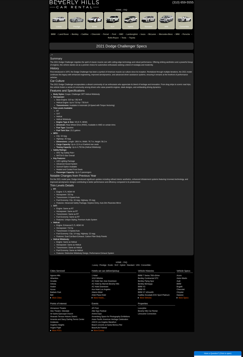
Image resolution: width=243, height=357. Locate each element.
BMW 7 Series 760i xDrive (149, 275)
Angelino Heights (57, 325)
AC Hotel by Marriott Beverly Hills (105, 284)
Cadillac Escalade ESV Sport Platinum (154, 295)
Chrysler (180, 292)
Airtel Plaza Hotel (99, 295)
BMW (53, 34)
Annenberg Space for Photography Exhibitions (111, 316)
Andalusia (54, 322)
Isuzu (143, 34)
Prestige (102, 265)
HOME (118, 10)
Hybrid (122, 265)
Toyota (132, 38)
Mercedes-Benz (166, 34)
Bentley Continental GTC (148, 278)
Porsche (186, 34)
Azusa (52, 289)
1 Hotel (95, 275)
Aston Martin (182, 278)
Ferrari (106, 34)
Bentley (75, 34)
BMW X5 (141, 289)
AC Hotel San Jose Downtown (104, 281)
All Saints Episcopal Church (61, 314)
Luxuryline (142, 308)
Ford (114, 34)
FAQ (125, 10)
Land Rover (64, 34)
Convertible (146, 265)
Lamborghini (132, 34)
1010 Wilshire (97, 278)
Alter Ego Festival (99, 311)
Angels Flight (55, 328)
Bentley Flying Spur (146, 281)
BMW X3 (141, 287)
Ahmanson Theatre (58, 308)
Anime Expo (97, 314)
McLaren (152, 34)
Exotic (110, 265)
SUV (116, 265)
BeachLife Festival (99, 328)
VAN (138, 265)
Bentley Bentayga (145, 284)
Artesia (53, 284)
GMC (121, 34)
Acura (179, 275)
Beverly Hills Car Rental (148, 311)
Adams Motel (97, 292)
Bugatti (179, 287)
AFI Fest (95, 308)
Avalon (53, 287)
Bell (51, 295)
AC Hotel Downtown (100, 287)
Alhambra (54, 278)
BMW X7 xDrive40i (146, 292)
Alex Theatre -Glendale (59, 311)
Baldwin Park (55, 292)
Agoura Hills (55, 275)
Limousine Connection (147, 314)
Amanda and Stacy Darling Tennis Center (67, 319)
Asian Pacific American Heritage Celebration (110, 319)
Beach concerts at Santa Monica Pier (107, 325)
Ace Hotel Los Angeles (101, 289)
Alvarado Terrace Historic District (63, 316)
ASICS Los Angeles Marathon (104, 322)
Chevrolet (96, 34)
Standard (130, 265)
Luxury (95, 265)
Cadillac (85, 34)
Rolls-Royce (113, 38)
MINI (177, 34)
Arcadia (53, 281)
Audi (178, 281)
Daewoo (180, 295)
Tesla (124, 38)
